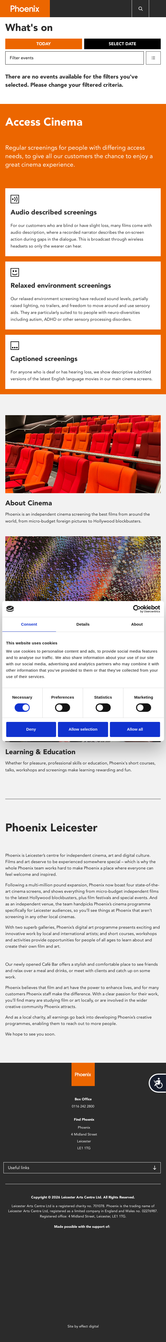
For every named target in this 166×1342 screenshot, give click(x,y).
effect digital (89, 1326)
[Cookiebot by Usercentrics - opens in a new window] (137, 609)
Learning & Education (40, 752)
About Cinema (28, 503)
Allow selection (83, 729)
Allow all (135, 729)
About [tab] (137, 624)
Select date (122, 43)
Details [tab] (83, 624)
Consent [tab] (29, 624)
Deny (31, 729)
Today (43, 43)
